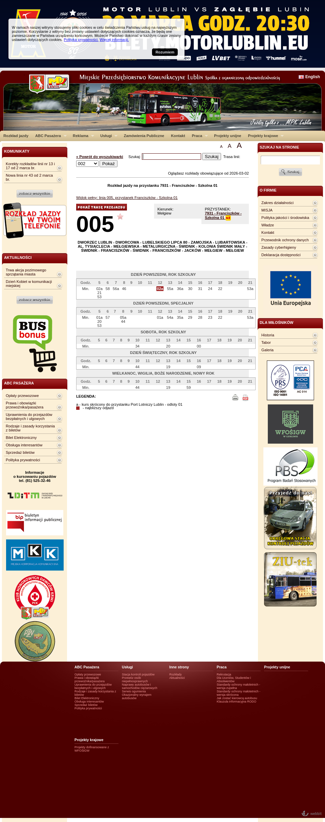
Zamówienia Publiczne (144, 136)
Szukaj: (135, 157)
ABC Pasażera (49, 136)
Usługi (107, 136)
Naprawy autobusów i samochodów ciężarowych (139, 686)
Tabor (266, 342)
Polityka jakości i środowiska (285, 218)
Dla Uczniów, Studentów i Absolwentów (234, 679)
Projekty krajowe (264, 136)
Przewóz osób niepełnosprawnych (135, 679)
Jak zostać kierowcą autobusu (237, 698)
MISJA (267, 210)
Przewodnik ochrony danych (285, 240)
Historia (267, 335)
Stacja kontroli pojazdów (138, 674)
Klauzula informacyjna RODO (236, 701)
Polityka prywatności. (81, 40)
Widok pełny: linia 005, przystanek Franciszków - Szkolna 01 (127, 198)
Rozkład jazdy (15, 136)
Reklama (81, 136)
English (312, 76)
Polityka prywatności (23, 460)
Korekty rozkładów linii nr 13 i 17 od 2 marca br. (30, 166)
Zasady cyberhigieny (278, 247)
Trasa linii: (231, 157)
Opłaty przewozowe (22, 396)
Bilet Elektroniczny (21, 438)
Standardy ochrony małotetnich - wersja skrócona (238, 693)
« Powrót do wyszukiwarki (99, 157)
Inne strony (179, 667)
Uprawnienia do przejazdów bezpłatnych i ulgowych (29, 417)
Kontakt (178, 136)
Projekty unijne (227, 136)
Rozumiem (164, 52)
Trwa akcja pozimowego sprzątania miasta (26, 272)
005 (95, 224)
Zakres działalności (277, 203)
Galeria (267, 350)
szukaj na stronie (279, 147)
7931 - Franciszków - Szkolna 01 (223, 215)
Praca (198, 136)
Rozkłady (175, 674)
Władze (267, 225)
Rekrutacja (224, 674)
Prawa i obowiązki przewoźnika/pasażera (24, 405)
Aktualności (177, 678)
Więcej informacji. (114, 40)
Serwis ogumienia (134, 691)
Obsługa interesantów (24, 445)
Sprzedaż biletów (20, 452)
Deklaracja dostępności (281, 255)
